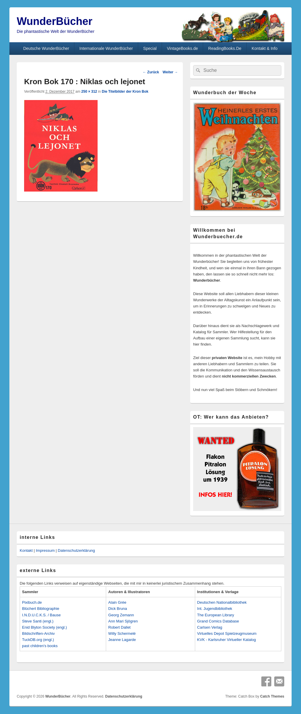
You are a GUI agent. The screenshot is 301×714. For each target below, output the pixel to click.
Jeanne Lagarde (122, 639)
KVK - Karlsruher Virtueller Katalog (226, 639)
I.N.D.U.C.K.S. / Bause (41, 615)
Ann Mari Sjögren (123, 621)
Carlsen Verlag (209, 627)
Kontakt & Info (264, 48)
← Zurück (151, 72)
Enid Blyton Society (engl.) (44, 627)
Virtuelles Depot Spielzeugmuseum (227, 633)
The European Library (215, 615)
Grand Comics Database (218, 621)
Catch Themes (272, 696)
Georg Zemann (121, 615)
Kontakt (26, 550)
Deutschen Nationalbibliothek (222, 602)
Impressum (45, 550)
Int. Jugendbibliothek (214, 608)
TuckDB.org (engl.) (38, 639)
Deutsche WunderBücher (46, 48)
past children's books (40, 646)
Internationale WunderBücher (106, 48)
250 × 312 (89, 91)
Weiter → (170, 72)
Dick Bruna (117, 608)
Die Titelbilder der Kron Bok (125, 91)
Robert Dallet (119, 627)
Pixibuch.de (32, 602)
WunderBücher (54, 21)
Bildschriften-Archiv (38, 633)
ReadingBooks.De (224, 48)
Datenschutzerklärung (76, 550)
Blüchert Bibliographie (40, 608)
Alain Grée (117, 602)
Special (150, 48)
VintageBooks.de (182, 48)
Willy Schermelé (122, 633)
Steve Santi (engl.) (37, 621)
